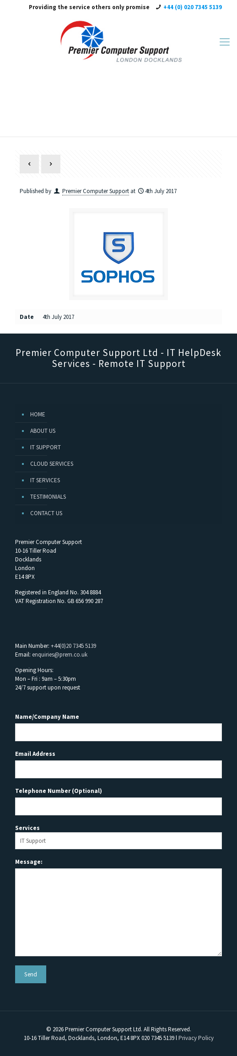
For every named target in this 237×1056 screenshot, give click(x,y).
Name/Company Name (47, 717)
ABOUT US (42, 431)
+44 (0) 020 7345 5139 (192, 7)
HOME (37, 414)
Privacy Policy (196, 1038)
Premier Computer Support (95, 191)
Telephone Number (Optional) (58, 791)
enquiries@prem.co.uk (59, 654)
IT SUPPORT (45, 447)
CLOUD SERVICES (51, 464)
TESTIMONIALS (48, 497)
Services (118, 836)
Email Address (35, 754)
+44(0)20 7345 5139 (73, 646)
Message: (29, 862)
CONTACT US (46, 513)
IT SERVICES (45, 480)
